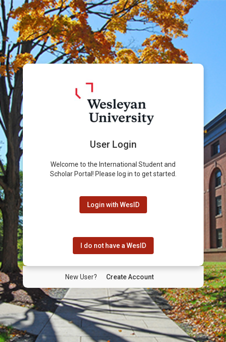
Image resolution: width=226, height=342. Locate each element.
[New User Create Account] (129, 276)
